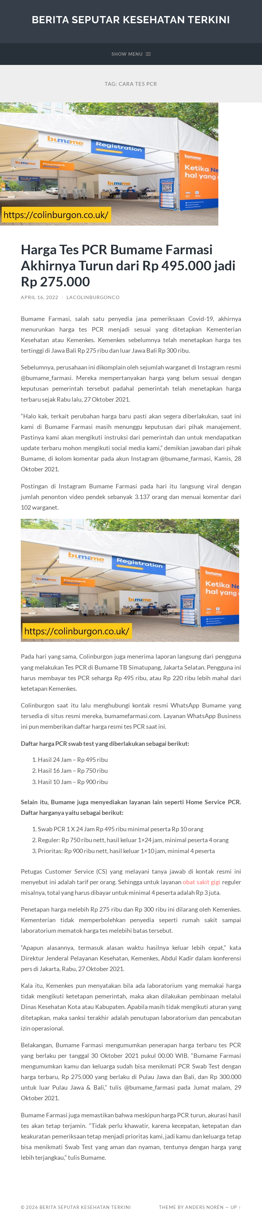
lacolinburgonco (93, 297)
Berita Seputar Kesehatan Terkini (131, 20)
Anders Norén (204, 1207)
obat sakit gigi (201, 882)
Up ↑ (236, 1207)
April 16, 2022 (39, 297)
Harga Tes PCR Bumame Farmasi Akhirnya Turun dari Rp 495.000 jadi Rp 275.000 (128, 265)
